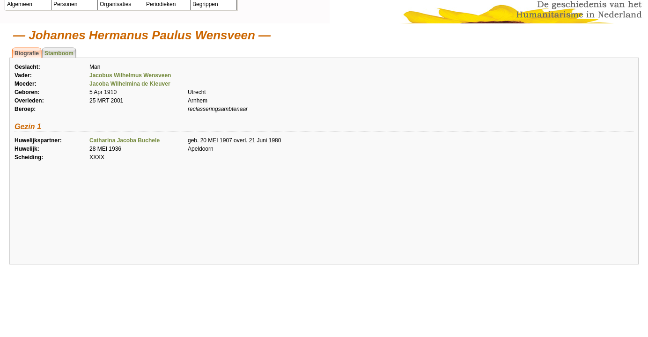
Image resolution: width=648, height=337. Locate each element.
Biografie (27, 53)
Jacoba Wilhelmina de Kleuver (129, 84)
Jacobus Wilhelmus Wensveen (130, 75)
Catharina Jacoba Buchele (124, 140)
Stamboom (59, 53)
